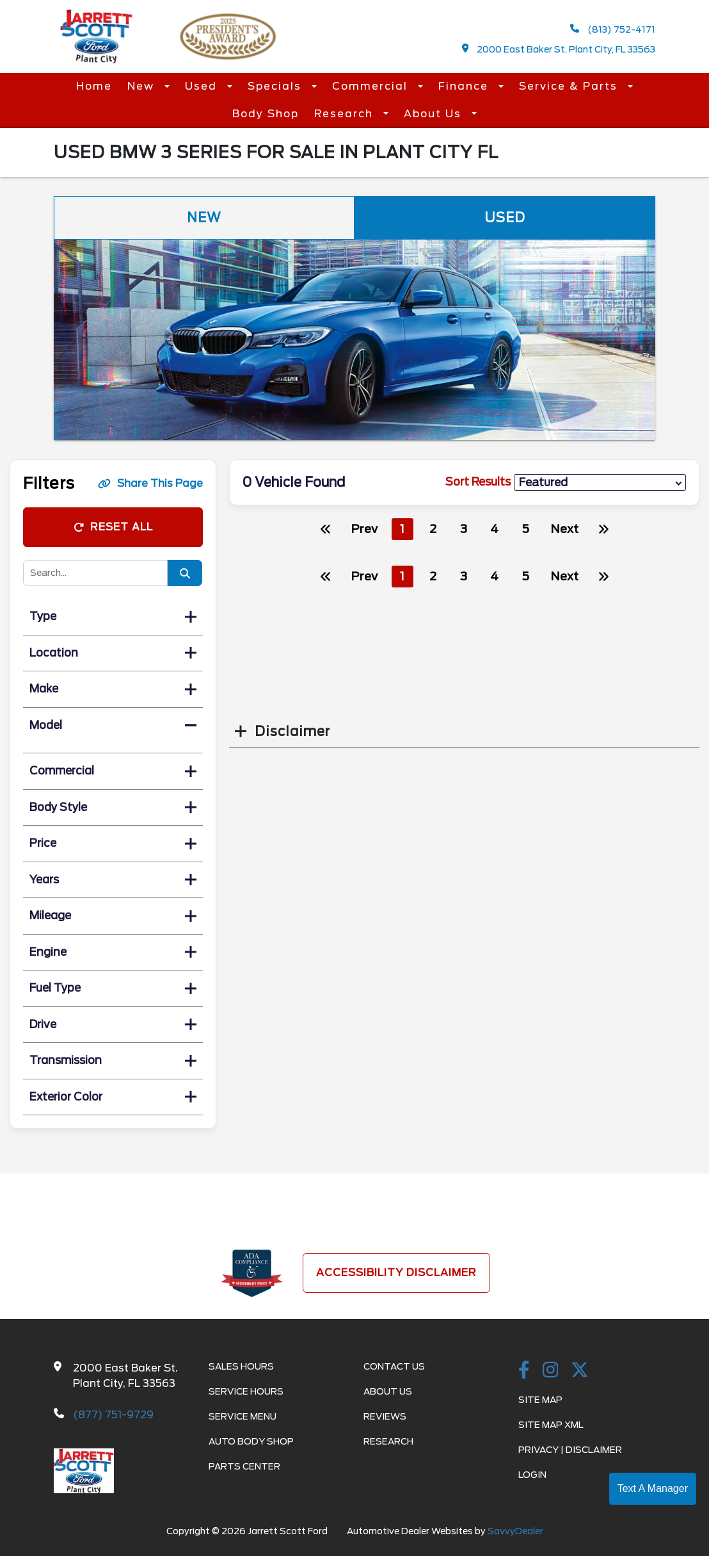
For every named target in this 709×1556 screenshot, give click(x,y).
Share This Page (150, 483)
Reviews (384, 1416)
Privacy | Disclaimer (570, 1450)
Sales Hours (241, 1366)
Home (94, 86)
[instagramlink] (551, 1371)
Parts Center (244, 1466)
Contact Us (394, 1366)
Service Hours (246, 1391)
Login (532, 1475)
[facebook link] (524, 1371)
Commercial (371, 86)
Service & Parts (570, 86)
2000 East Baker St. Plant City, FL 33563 (559, 49)
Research (345, 114)
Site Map (540, 1400)
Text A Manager (652, 1488)
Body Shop (265, 114)
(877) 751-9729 (113, 1415)
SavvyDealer (515, 1531)
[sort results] (600, 483)
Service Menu (242, 1416)
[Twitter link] (580, 1371)
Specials (276, 86)
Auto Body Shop (251, 1441)
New (142, 86)
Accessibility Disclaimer (396, 1272)
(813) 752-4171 (612, 29)
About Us (434, 114)
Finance (465, 86)
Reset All (113, 527)
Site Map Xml (551, 1425)
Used (203, 86)
